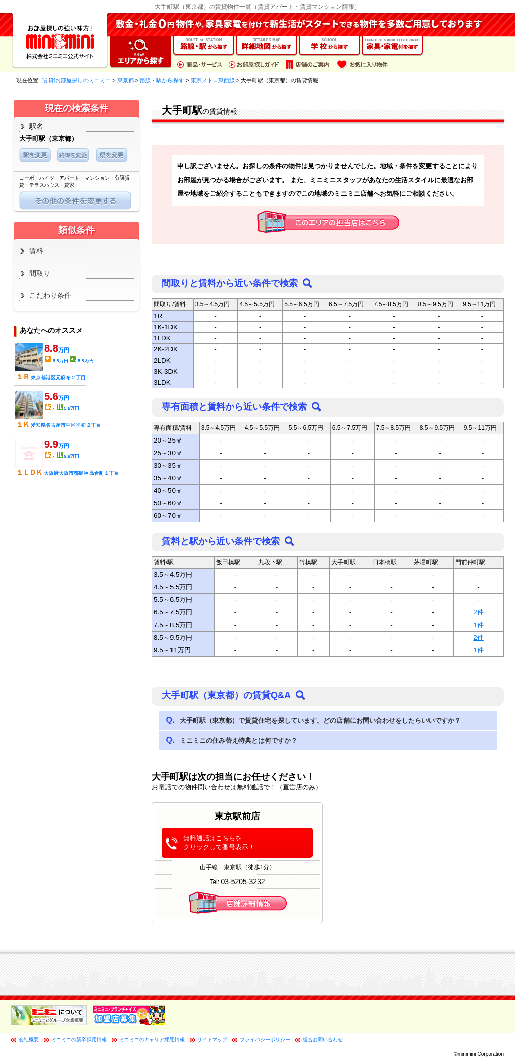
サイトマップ (212, 1039)
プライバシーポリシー (265, 1039)
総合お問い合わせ (323, 1039)
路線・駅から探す (162, 80)
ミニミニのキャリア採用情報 (152, 1039)
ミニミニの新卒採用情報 (79, 1039)
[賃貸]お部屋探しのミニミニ (76, 80)
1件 (478, 625)
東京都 (125, 80)
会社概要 (29, 1039)
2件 (478, 612)
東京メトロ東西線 (213, 80)
